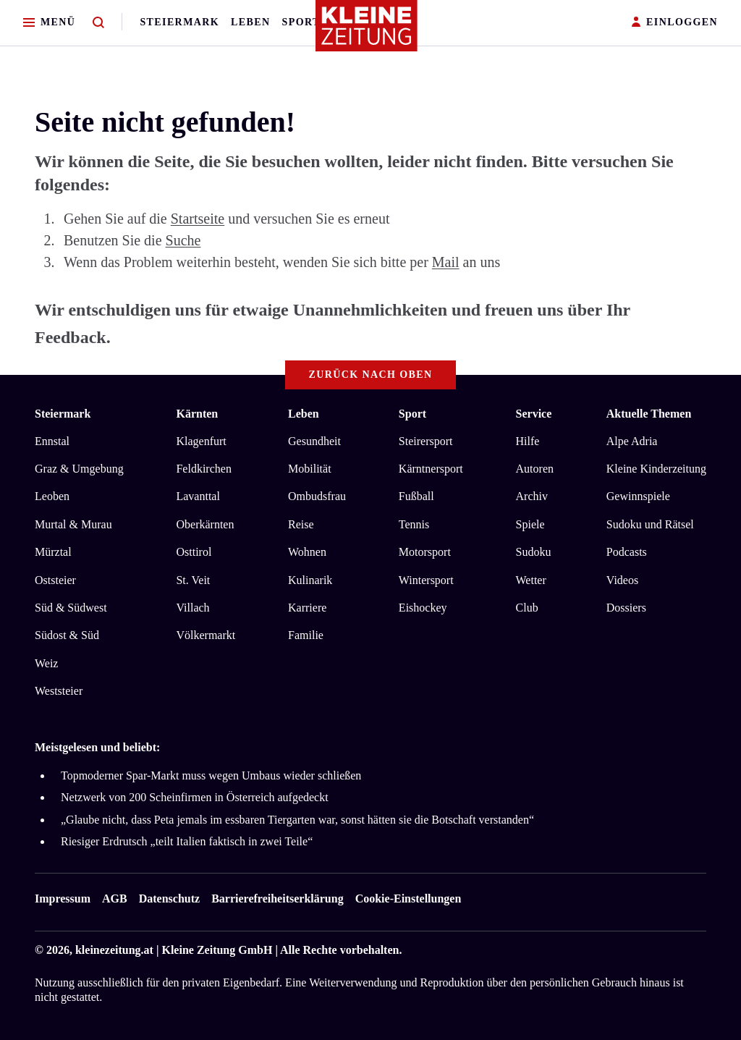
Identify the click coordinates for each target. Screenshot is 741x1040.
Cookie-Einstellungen (408, 898)
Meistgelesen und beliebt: (97, 747)
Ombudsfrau (317, 496)
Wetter (531, 580)
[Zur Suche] (98, 23)
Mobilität (309, 468)
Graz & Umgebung (79, 468)
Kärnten (197, 413)
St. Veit (193, 580)
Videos (622, 580)
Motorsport (425, 552)
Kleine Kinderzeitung (656, 468)
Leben (250, 22)
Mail (446, 262)
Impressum (62, 898)
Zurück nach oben (371, 374)
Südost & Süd (67, 635)
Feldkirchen (203, 468)
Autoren (535, 468)
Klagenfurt (201, 441)
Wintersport (426, 580)
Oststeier (55, 580)
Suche (183, 240)
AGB (114, 898)
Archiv (532, 496)
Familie (305, 635)
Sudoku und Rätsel (650, 524)
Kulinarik (310, 580)
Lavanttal (197, 496)
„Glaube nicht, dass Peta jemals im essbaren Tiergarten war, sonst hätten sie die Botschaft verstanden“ (297, 819)
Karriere (307, 607)
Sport (301, 22)
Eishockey (423, 607)
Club (527, 607)
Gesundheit (314, 441)
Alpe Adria (632, 441)
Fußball (416, 496)
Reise (301, 524)
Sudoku (533, 552)
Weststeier (58, 691)
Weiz (46, 663)
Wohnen (307, 552)
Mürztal (53, 552)
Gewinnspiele (638, 496)
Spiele (530, 524)
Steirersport (426, 441)
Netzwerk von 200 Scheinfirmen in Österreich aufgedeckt (195, 797)
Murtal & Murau (73, 524)
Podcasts (626, 552)
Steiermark (179, 22)
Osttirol (193, 552)
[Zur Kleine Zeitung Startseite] (367, 32)
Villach (192, 607)
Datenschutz (169, 898)
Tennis (414, 524)
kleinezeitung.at (114, 950)
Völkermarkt (205, 635)
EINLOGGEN (675, 23)
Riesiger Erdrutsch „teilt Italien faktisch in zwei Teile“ (187, 841)
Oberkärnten (205, 524)
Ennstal (52, 441)
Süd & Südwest (71, 607)
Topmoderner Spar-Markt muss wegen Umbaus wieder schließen (211, 775)
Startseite (197, 219)
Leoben (52, 496)
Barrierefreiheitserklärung (277, 898)
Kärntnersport (431, 468)
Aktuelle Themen (648, 413)
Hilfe (528, 441)
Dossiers (626, 607)
